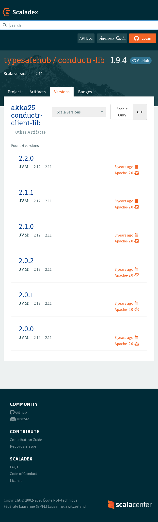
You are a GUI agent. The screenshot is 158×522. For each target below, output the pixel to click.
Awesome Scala (112, 38)
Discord (19, 418)
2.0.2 (26, 260)
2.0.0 (26, 328)
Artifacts (38, 92)
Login (142, 38)
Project (14, 92)
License (16, 480)
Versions (62, 92)
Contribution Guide (26, 439)
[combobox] (79, 112)
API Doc (86, 38)
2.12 (37, 166)
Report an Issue (23, 446)
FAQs (14, 466)
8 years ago (126, 166)
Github (18, 412)
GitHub (140, 60)
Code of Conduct (23, 473)
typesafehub (27, 59)
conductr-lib (81, 59)
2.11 (39, 73)
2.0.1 (26, 294)
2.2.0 (26, 158)
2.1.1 (26, 192)
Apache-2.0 (127, 172)
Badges (85, 92)
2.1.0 (26, 226)
